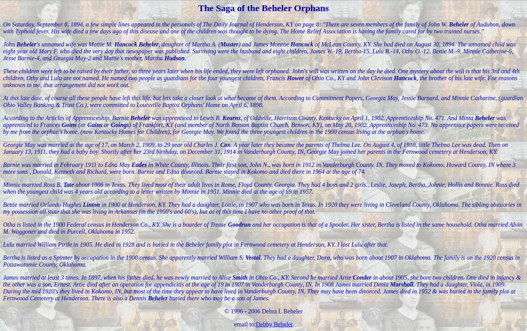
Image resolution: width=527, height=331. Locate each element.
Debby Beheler (274, 324)
